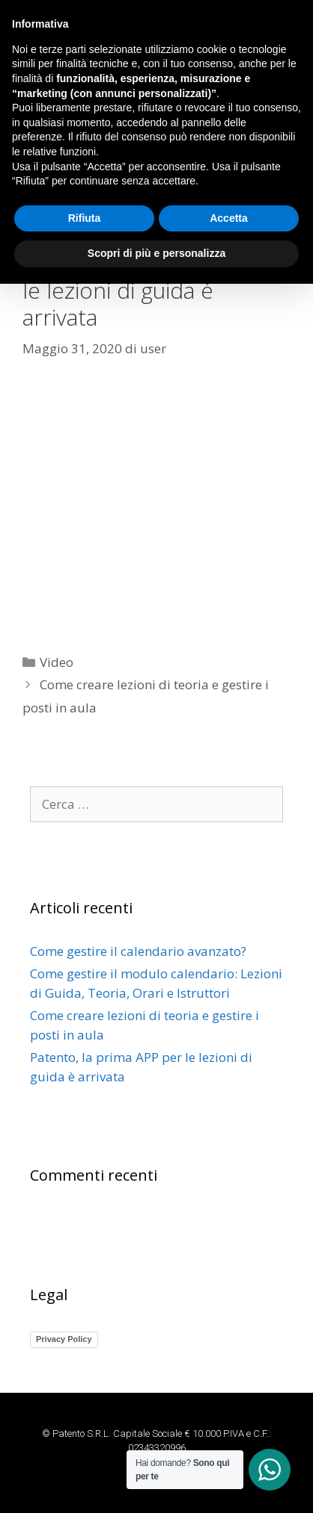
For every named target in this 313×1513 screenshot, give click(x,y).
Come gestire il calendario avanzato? (138, 951)
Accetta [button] (229, 1447)
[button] (156, 152)
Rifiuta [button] (84, 1447)
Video (56, 662)
